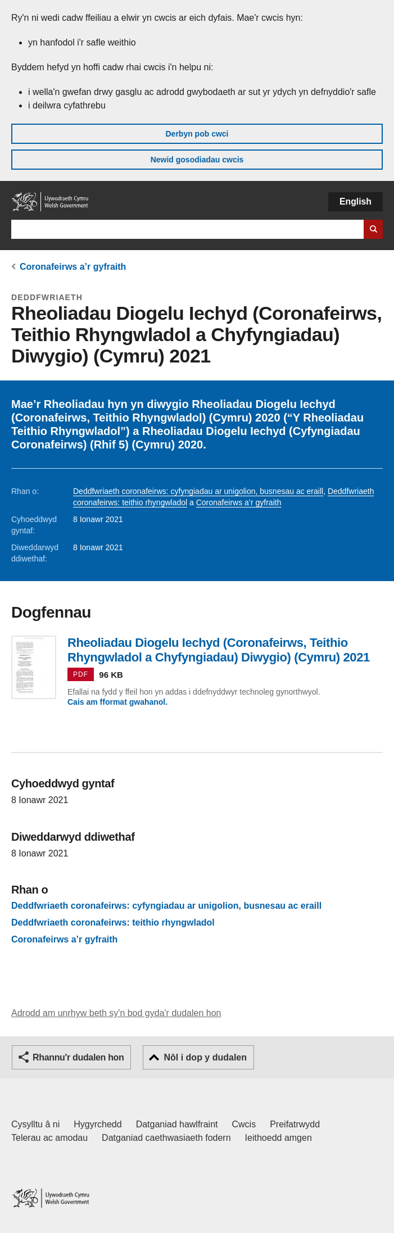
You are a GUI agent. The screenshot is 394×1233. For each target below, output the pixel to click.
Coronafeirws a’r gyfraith (73, 266)
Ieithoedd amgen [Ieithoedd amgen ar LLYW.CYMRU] (278, 1138)
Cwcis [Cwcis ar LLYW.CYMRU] (244, 1124)
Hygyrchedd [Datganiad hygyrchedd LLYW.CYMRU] (97, 1124)
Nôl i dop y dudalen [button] (205, 1057)
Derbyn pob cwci (196, 133)
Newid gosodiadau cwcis (197, 159)
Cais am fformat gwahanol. (117, 701)
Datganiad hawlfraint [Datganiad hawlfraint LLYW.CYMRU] (177, 1124)
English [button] (355, 201)
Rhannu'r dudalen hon (78, 1057)
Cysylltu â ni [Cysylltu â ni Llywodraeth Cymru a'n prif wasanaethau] (35, 1124)
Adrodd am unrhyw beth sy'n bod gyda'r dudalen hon (116, 1013)
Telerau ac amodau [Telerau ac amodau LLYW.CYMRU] (49, 1138)
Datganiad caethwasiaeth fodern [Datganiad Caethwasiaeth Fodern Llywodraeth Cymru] (166, 1138)
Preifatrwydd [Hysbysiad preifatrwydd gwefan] (295, 1124)
